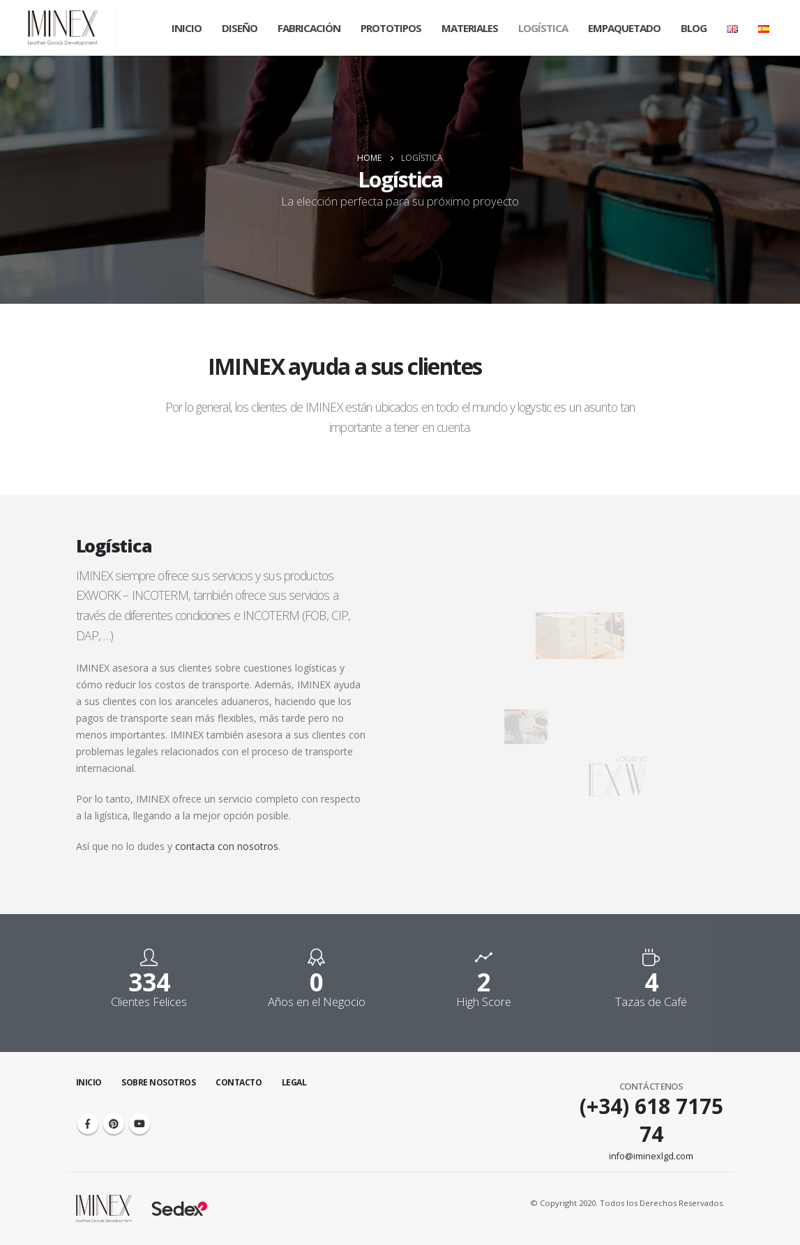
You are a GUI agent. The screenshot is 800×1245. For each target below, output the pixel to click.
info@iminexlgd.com (651, 1156)
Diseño (239, 28)
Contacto (239, 1082)
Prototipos (391, 28)
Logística (543, 28)
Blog (694, 28)
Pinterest (113, 1123)
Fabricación (309, 28)
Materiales (469, 28)
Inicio (187, 28)
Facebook (87, 1123)
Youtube (139, 1123)
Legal (294, 1082)
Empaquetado (624, 28)
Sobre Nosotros (158, 1082)
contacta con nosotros (226, 846)
